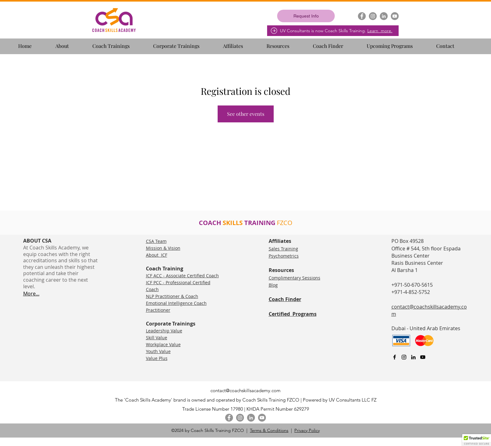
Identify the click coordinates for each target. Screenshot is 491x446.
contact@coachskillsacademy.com (245, 390)
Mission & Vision (163, 248)
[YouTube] (395, 16)
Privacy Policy (307, 430)
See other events (245, 113)
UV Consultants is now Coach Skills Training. (336, 30)
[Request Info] (306, 16)
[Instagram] (373, 16)
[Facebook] (362, 16)
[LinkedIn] (384, 16)
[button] (71, 43)
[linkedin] (413, 357)
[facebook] (394, 357)
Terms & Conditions (269, 430)
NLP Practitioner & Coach (172, 296)
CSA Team (156, 241)
